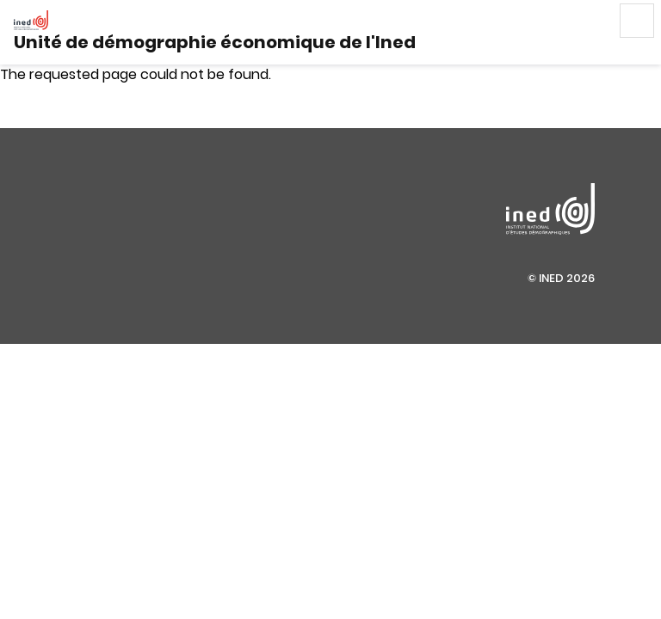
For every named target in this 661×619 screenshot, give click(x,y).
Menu (637, 20)
